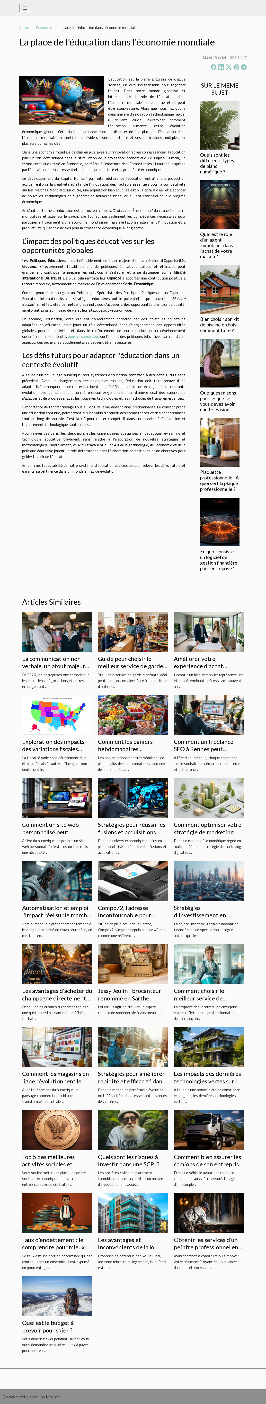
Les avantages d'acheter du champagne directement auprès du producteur (57, 998)
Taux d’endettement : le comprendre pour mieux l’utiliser (53, 1247)
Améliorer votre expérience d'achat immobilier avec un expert (207, 666)
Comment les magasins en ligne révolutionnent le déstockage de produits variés (55, 1084)
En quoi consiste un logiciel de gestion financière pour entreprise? (218, 560)
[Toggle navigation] (25, 8)
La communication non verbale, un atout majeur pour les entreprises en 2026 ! (53, 669)
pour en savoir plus (83, 336)
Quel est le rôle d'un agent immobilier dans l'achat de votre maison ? (216, 245)
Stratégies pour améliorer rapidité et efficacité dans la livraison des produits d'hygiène (131, 1084)
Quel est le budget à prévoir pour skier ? (48, 1326)
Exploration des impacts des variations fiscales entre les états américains (55, 749)
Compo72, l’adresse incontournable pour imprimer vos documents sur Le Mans (130, 918)
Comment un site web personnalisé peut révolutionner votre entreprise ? (50, 835)
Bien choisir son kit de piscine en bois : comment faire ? (219, 324)
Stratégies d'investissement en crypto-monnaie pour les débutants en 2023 (205, 918)
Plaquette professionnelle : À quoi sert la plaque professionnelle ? (219, 480)
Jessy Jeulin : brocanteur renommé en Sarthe (129, 994)
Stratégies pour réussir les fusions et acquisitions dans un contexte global (131, 832)
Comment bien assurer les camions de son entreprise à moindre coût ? (208, 1164)
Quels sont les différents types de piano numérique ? (217, 163)
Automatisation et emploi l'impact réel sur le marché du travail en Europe (56, 915)
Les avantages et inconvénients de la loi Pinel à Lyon (127, 1247)
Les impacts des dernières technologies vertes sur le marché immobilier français (207, 1084)
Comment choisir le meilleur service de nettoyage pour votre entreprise (201, 1001)
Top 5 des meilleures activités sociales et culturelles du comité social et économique (57, 1167)
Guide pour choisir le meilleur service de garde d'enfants (130, 666)
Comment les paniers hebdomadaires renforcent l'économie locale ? (127, 752)
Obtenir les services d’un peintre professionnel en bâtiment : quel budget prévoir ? (206, 1250)
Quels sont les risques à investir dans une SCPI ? (129, 1160)
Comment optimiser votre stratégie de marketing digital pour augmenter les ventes (208, 835)
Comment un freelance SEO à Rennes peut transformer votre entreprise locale (203, 752)
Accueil (24, 27)
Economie (44, 27)
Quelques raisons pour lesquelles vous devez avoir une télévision (218, 401)
